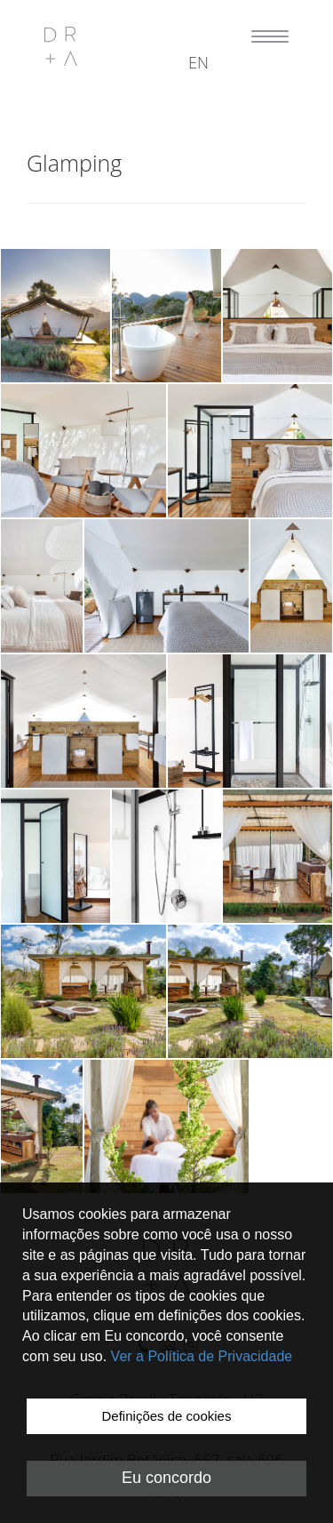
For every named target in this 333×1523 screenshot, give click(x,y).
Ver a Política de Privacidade (202, 1356)
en (198, 62)
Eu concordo (166, 1478)
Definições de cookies (167, 1415)
